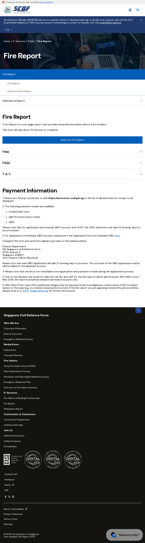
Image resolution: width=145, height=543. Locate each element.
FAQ (6, 490)
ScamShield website (110, 22)
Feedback (9, 479)
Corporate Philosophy (15, 328)
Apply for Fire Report (72, 139)
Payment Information (19, 91)
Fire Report (13, 83)
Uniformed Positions (14, 435)
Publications (10, 350)
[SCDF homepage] (17, 12)
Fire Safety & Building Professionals (22, 398)
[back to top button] (138, 310)
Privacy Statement (13, 514)
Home (7, 41)
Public (31, 41)
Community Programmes (17, 419)
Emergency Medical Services (18, 339)
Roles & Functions (13, 333)
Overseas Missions (13, 355)
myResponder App (13, 424)
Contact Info (11, 474)
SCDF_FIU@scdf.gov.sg (35, 290)
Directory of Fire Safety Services (20, 387)
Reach (9, 484)
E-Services (19, 41)
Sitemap (8, 524)
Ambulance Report (13, 408)
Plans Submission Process (17, 371)
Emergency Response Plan (17, 382)
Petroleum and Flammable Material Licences (26, 376)
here (117, 235)
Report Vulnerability (15, 509)
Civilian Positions (12, 441)
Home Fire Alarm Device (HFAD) (19, 366)
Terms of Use (10, 519)
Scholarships (10, 446)
